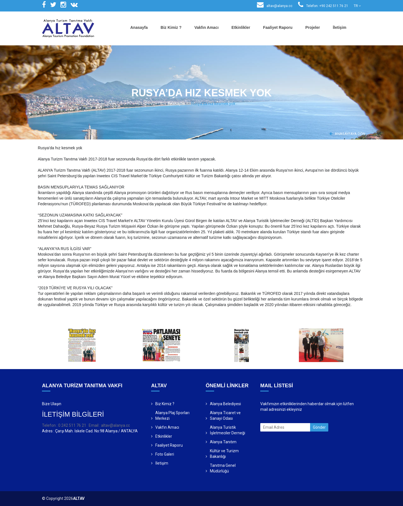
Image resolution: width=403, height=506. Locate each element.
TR (357, 6)
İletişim (339, 27)
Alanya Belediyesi (225, 404)
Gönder (319, 427)
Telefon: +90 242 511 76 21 (323, 6)
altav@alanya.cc (274, 6)
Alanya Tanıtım (223, 442)
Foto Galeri (164, 454)
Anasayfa (139, 27)
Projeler (312, 27)
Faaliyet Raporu (277, 27)
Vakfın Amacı (206, 27)
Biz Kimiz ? (171, 27)
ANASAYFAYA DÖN (347, 134)
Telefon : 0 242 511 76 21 (64, 425)
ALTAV (79, 498)
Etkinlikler (240, 27)
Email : (95, 425)
